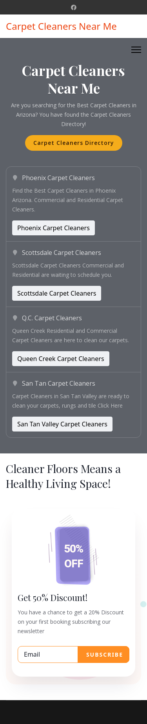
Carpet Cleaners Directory (73, 142)
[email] (73, 654)
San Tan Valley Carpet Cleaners (62, 424)
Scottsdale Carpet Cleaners (56, 293)
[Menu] (136, 49)
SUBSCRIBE (103, 654)
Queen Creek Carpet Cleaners (60, 358)
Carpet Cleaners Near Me (61, 26)
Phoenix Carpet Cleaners (53, 228)
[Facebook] (73, 7)
